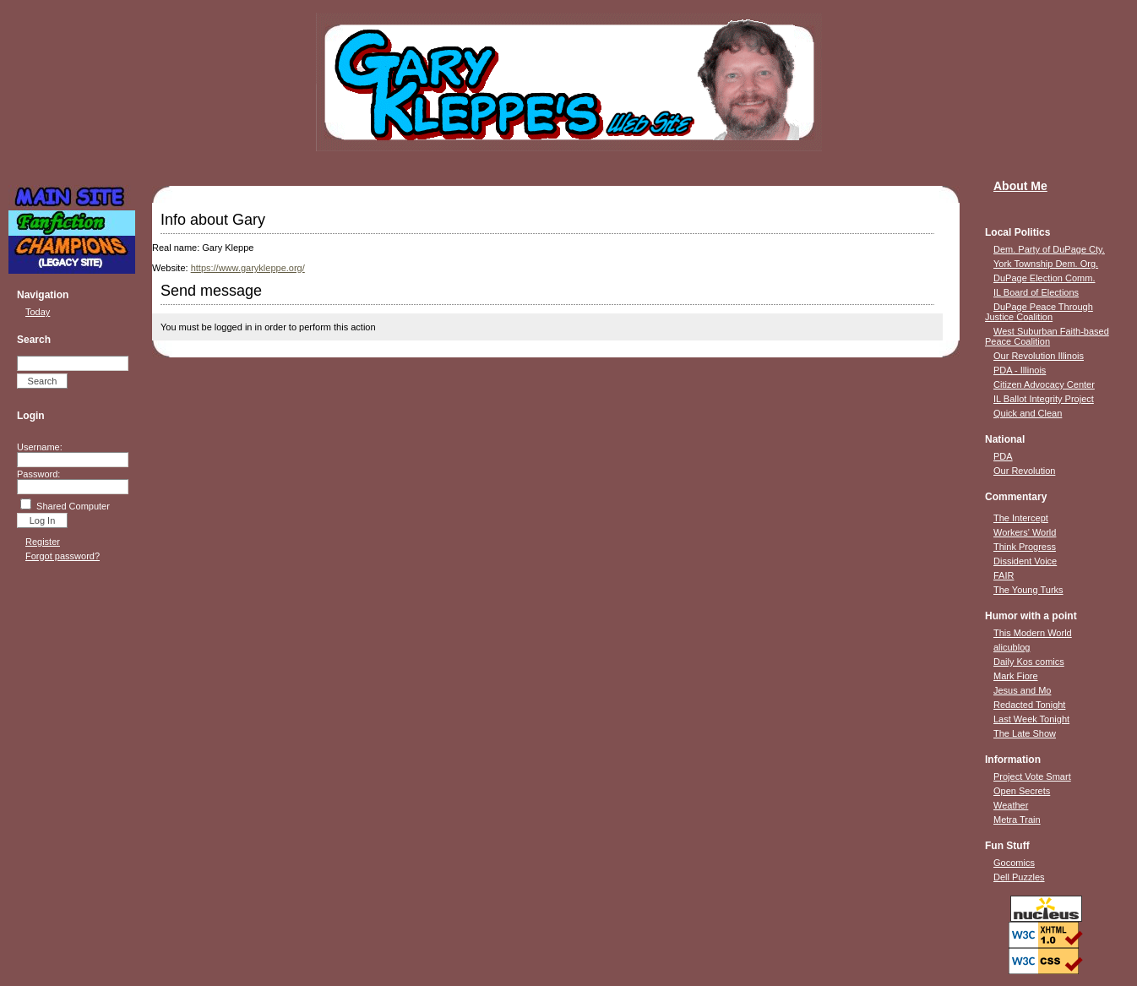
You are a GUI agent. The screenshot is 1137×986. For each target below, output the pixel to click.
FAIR (1003, 575)
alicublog (1011, 647)
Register (42, 542)
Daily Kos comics (1028, 661)
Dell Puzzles (1019, 877)
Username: (40, 447)
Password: (38, 474)
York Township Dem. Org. (1045, 264)
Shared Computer (73, 506)
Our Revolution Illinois (1038, 356)
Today (37, 312)
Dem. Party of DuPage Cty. (1049, 249)
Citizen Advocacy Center (1044, 384)
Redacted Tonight (1029, 705)
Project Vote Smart (1032, 776)
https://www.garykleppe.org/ (248, 268)
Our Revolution (1024, 471)
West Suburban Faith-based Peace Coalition (1047, 336)
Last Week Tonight (1031, 719)
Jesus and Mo (1022, 690)
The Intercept (1020, 518)
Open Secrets (1021, 791)
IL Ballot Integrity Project (1043, 399)
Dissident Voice (1025, 561)
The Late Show (1024, 733)
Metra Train (1017, 819)
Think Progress (1024, 547)
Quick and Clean (1027, 413)
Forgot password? (62, 556)
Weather (1010, 805)
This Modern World (1032, 633)
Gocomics (1014, 863)
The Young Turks (1028, 590)
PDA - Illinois (1019, 370)
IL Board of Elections (1036, 292)
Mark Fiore (1015, 676)
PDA (1003, 456)
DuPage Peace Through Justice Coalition (1039, 312)
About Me (1020, 186)
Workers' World (1024, 532)
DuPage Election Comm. (1044, 278)
